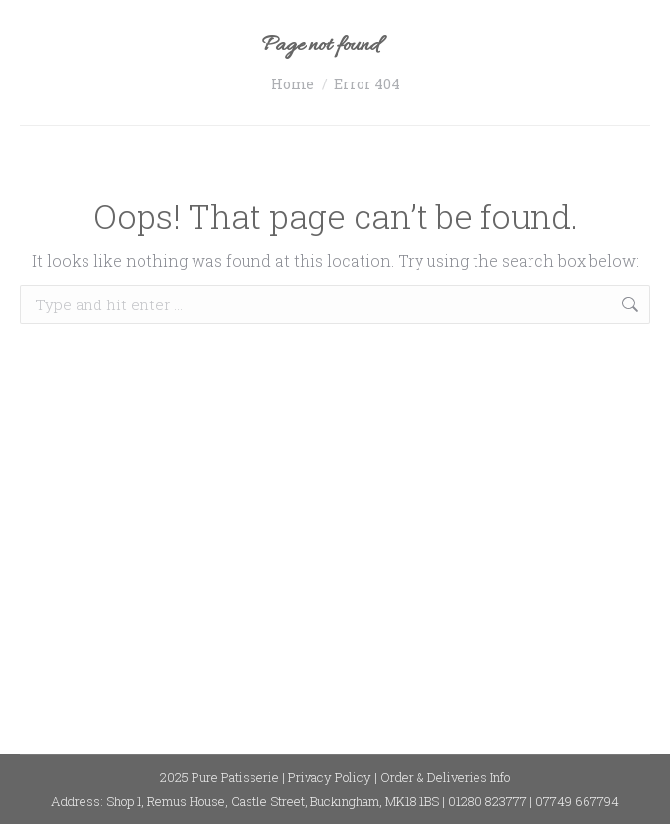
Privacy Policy (329, 777)
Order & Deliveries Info (445, 777)
